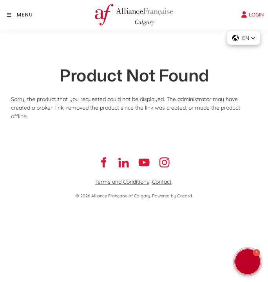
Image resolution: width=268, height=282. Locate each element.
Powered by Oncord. (172, 196)
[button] (243, 38)
